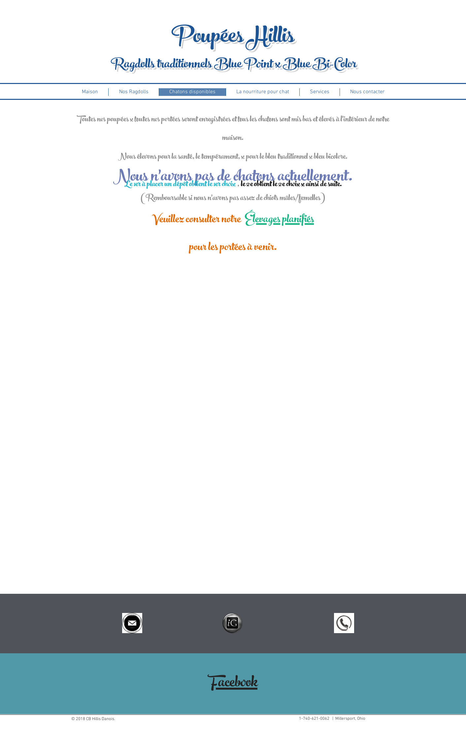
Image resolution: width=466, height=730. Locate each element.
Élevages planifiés (279, 220)
